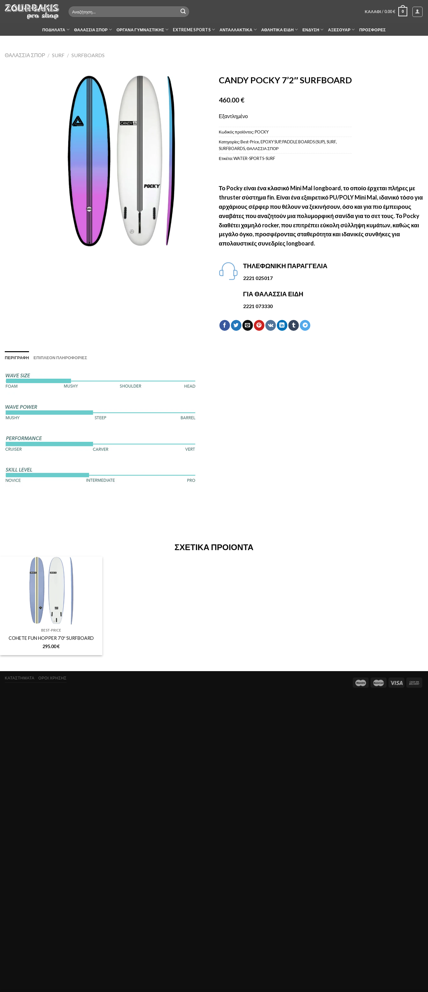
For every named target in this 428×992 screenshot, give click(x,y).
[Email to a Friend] (247, 325)
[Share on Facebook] (224, 325)
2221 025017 (258, 278)
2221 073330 (258, 306)
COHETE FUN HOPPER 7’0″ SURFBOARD (51, 638)
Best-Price (249, 141)
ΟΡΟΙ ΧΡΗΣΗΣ (52, 678)
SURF (58, 55)
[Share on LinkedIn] (282, 325)
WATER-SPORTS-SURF (254, 158)
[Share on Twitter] (236, 325)
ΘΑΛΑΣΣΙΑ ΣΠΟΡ (93, 30)
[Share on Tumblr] (293, 325)
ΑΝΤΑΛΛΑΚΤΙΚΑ (238, 30)
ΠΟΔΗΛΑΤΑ (56, 30)
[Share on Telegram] (305, 325)
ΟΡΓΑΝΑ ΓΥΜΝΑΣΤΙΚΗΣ (142, 30)
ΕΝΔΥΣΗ (312, 30)
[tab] (17, 357)
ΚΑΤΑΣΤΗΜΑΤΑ (19, 678)
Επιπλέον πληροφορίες (60, 357)
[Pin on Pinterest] (259, 325)
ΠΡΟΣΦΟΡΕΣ (372, 29)
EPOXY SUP (271, 141)
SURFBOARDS (88, 55)
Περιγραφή (17, 357)
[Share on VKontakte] (270, 325)
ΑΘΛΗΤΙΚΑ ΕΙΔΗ (279, 30)
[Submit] (183, 11)
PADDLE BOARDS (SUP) (303, 141)
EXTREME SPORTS (194, 30)
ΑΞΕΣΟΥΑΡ (341, 30)
